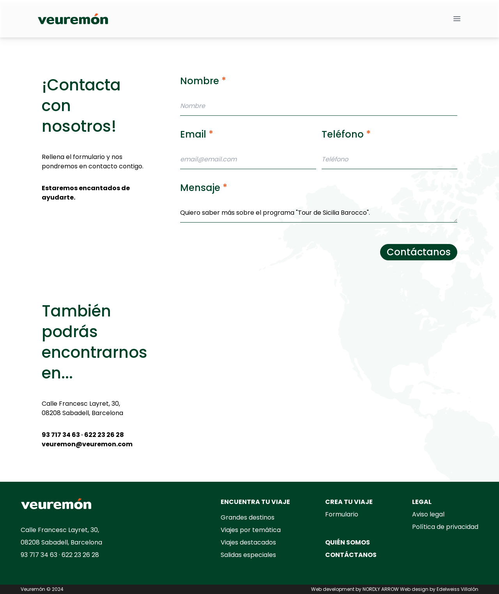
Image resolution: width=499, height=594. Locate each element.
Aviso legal (428, 514)
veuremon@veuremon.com (87, 444)
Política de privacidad (445, 526)
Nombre (203, 80)
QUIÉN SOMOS (347, 542)
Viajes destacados (248, 542)
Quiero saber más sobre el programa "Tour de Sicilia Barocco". (318, 213)
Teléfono (346, 134)
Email (196, 134)
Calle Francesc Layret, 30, (81, 403)
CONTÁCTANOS (351, 554)
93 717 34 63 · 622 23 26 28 (83, 434)
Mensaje (203, 187)
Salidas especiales (248, 554)
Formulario (341, 514)
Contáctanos (419, 252)
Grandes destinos (247, 517)
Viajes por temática (251, 529)
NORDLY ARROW (381, 589)
